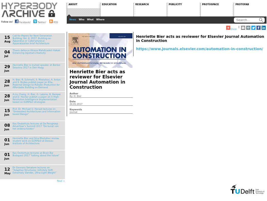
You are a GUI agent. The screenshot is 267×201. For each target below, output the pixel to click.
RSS (53, 21)
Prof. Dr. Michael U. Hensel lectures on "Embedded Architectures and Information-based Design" (37, 111)
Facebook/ (23, 21)
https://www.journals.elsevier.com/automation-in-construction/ (199, 49)
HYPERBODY (29, 9)
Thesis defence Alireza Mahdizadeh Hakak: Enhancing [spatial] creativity (37, 51)
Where (100, 19)
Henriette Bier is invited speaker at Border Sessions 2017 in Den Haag (36, 66)
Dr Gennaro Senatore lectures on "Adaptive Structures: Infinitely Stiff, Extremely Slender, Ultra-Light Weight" (34, 170)
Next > (61, 181)
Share (231, 28)
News (72, 19)
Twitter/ (39, 21)
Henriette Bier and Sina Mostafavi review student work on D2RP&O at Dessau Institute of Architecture (36, 141)
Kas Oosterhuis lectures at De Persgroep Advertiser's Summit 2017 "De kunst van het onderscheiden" (36, 126)
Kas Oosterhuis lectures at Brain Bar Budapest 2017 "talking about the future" (36, 154)
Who (81, 19)
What (90, 19)
